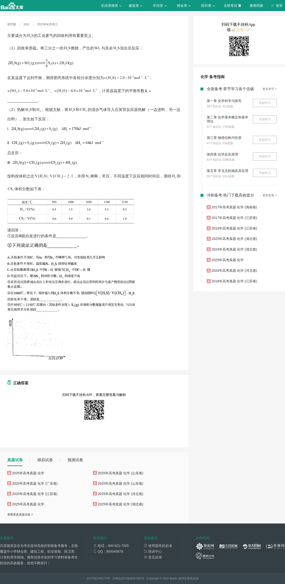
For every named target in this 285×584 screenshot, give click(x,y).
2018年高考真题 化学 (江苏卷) (234, 281)
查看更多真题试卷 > (20, 514)
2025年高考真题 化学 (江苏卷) (34, 494)
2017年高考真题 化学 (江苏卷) (234, 218)
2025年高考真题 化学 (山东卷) (120, 473)
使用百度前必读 (188, 578)
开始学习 (265, 103)
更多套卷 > (270, 195)
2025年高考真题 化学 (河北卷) (120, 494)
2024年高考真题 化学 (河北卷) (234, 270)
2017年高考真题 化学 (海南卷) (234, 207)
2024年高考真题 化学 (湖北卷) (234, 249)
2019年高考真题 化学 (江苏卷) (234, 228)
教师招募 (256, 5)
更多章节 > (270, 89)
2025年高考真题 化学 (28, 473)
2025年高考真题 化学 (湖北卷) (120, 504)
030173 (102, 578)
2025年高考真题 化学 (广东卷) (34, 483)
